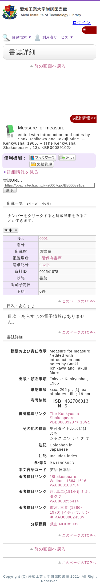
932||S (44, 265)
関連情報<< (84, 118)
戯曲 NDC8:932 (64, 524)
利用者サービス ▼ (53, 37)
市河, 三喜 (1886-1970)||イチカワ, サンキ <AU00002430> (70, 512)
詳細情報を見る (23, 172)
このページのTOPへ (79, 301)
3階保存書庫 (50, 258)
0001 (43, 238)
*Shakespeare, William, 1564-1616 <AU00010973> (68, 480)
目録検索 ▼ (17, 37)
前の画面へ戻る (50, 66)
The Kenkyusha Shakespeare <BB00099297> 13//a (70, 417)
